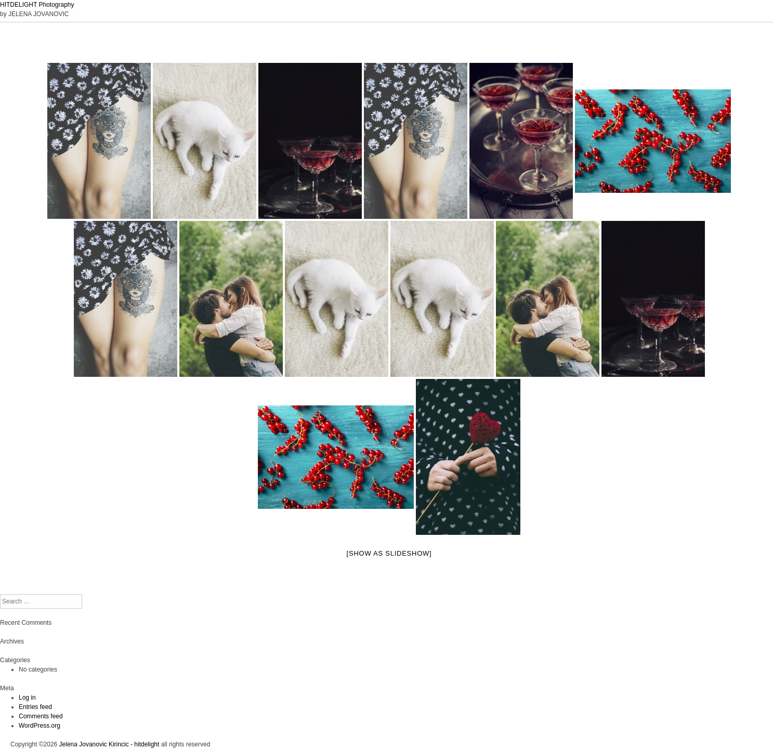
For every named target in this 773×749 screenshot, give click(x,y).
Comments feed (41, 716)
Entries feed (35, 707)
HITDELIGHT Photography (37, 4)
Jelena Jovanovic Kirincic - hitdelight (109, 744)
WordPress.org (39, 725)
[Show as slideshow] (389, 553)
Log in (27, 697)
